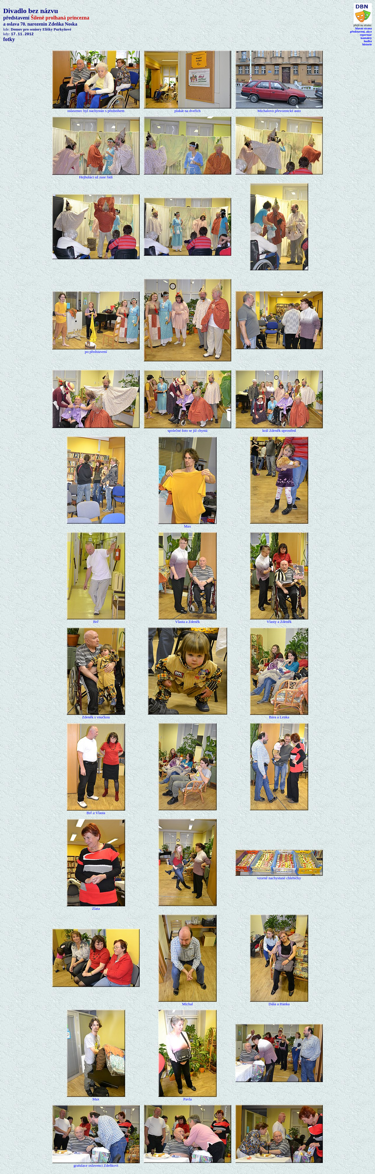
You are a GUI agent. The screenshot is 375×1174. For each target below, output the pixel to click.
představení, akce (361, 31)
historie (367, 44)
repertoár (366, 34)
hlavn (363, 28)
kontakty (366, 38)
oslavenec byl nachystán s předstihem (96, 111)
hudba (368, 41)
